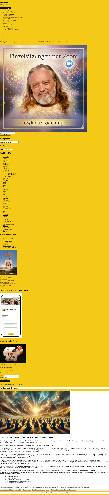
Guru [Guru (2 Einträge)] (4, 186)
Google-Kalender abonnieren (15, 482)
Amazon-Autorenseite (9, 239)
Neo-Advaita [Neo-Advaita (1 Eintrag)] (5, 206)
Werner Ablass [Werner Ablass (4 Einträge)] (7, 229)
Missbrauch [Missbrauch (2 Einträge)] (6, 201)
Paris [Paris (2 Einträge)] (4, 213)
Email (1, 375)
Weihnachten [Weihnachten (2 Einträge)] (6, 227)
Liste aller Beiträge (5, 135)
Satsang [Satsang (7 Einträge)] (6, 215)
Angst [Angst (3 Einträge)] (5, 158)
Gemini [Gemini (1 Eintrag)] (4, 183)
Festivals (37, 490)
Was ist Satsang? (56, 16)
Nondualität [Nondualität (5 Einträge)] (7, 208)
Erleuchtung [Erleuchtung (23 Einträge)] (9, 173)
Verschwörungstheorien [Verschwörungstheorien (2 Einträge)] (8, 224)
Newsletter (56, 22)
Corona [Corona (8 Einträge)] (6, 168)
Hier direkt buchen (8, 341)
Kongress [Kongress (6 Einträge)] (6, 196)
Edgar (20, 490)
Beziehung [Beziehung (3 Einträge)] (6, 161)
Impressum (10, 28)
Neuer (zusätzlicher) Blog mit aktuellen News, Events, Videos (26, 437)
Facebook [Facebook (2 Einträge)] (5, 178)
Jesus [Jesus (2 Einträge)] (4, 191)
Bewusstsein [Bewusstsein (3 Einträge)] (6, 160)
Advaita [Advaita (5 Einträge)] (6, 157)
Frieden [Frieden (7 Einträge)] (6, 180)
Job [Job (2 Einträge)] (4, 192)
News (7, 472)
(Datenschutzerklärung (5, 372)
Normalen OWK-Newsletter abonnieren (18, 479)
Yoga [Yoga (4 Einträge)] (4, 231)
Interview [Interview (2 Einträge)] (5, 189)
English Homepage (8, 246)
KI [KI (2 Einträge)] (4, 194)
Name (1, 377)
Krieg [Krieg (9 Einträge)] (5, 198)
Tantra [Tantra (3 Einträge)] (5, 218)
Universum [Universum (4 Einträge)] (6, 223)
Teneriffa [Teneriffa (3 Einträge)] (5, 219)
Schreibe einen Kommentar (68, 490)
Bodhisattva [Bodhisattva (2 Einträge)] (6, 164)
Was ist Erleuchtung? (9, 14)
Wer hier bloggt (56, 11)
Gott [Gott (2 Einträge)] (4, 185)
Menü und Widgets (5, 8)
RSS (67, 493)
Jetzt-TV (5, 243)
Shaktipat (53, 490)
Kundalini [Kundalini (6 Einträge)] (6, 200)
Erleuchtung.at (4, 2)
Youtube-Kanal (7, 241)
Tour (33, 490)
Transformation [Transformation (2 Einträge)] (7, 221)
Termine (58, 490)
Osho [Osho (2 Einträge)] (4, 211)
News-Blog (56, 19)
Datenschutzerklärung (13, 29)
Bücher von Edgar (8, 25)
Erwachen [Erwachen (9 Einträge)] (7, 176)
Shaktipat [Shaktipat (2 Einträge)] (5, 216)
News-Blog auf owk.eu (13, 476)
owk (49, 493)
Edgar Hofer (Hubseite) (9, 247)
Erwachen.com (7, 244)
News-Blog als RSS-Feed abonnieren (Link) (19, 481)
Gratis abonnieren (5, 381)
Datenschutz (62, 493)
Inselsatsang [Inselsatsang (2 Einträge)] (6, 188)
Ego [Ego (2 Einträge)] (4, 171)
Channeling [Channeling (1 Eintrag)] (5, 166)
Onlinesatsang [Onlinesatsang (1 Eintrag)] (6, 209)
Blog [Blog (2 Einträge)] (4, 163)
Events (25, 490)
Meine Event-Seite (12, 478)
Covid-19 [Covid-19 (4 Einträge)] (6, 170)
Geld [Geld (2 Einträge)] (4, 182)
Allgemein (16, 490)
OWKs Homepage (8, 238)
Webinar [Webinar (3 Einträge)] (5, 226)
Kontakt (5, 26)
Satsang (30, 490)
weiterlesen (86, 487)
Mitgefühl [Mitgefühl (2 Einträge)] (5, 203)
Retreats (42, 490)
